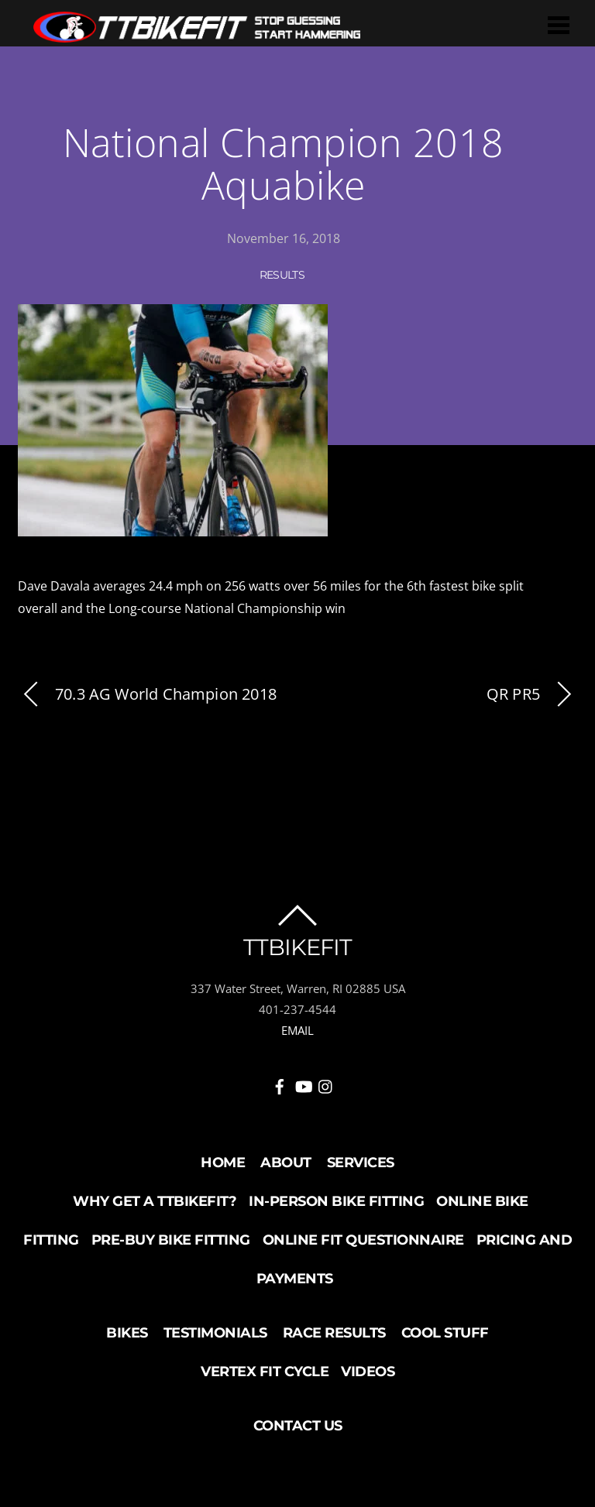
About (285, 1162)
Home (223, 1162)
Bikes (127, 1332)
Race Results (334, 1332)
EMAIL (297, 1030)
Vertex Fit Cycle (264, 1371)
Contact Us (297, 1425)
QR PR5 (532, 694)
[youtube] (303, 1083)
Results (282, 275)
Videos (367, 1371)
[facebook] (280, 1083)
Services (360, 1162)
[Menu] (558, 24)
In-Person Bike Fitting (336, 1201)
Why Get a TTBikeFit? (154, 1201)
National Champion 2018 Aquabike (283, 163)
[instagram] (326, 1083)
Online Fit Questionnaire (363, 1239)
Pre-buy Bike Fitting (170, 1239)
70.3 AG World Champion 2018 (147, 694)
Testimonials (215, 1332)
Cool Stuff (445, 1332)
